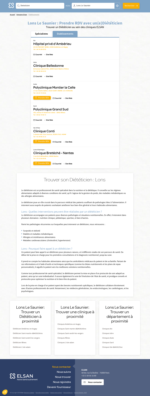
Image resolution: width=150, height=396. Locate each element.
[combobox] (40, 6)
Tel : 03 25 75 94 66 (39, 93)
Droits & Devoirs (68, 393)
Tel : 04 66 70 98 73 (39, 115)
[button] (5, 392)
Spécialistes (41, 34)
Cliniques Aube (108, 338)
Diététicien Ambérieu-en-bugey (25, 329)
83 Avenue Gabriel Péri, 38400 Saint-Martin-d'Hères (51, 69)
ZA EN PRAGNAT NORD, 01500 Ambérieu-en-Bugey (50, 47)
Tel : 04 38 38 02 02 (39, 71)
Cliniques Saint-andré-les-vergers (70, 333)
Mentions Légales (29, 393)
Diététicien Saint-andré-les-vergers (26, 338)
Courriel (37, 54)
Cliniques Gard (108, 342)
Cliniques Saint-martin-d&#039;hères (71, 329)
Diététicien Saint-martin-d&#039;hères (28, 333)
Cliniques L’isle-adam (65, 342)
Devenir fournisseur (59, 387)
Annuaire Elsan (21, 15)
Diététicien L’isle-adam (21, 347)
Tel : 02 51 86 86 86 (39, 159)
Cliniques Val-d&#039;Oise (112, 347)
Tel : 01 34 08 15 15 (39, 137)
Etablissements (65, 34)
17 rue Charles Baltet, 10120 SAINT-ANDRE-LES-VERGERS (53, 91)
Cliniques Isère (108, 333)
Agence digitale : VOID (80, 393)
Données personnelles (42, 393)
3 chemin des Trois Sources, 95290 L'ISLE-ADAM (49, 134)
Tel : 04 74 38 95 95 (39, 49)
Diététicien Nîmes (19, 342)
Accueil (12, 15)
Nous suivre (64, 371)
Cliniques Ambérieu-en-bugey (69, 324)
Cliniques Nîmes (63, 338)
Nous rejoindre (62, 382)
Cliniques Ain (107, 329)
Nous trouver (63, 377)
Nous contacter (61, 366)
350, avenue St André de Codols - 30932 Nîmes (49, 113)
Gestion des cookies (56, 393)
